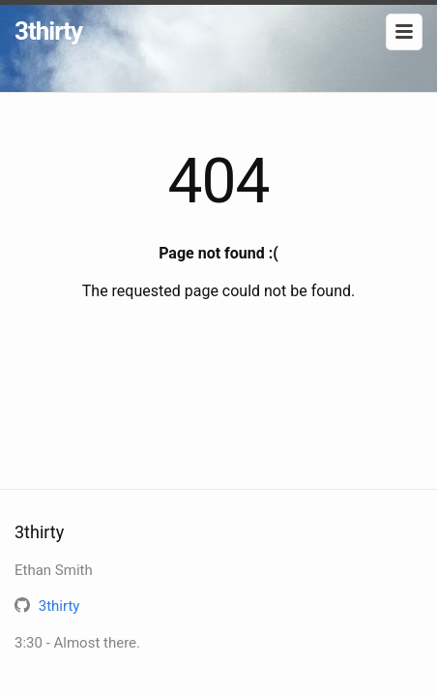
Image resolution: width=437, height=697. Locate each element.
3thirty (48, 30)
